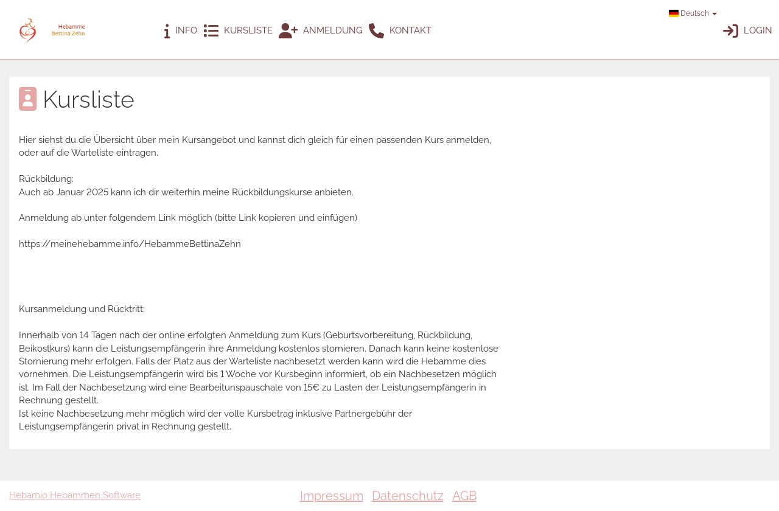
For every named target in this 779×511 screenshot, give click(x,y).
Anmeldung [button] (321, 31)
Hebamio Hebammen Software (75, 495)
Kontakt (400, 31)
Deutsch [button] (693, 13)
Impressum (331, 495)
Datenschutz (408, 495)
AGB (464, 495)
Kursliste (238, 31)
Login (747, 31)
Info (180, 31)
